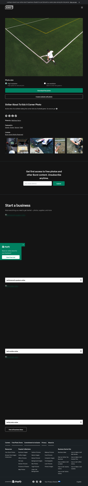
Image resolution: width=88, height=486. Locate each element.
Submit (59, 183)
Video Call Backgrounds (35, 470)
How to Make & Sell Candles (76, 468)
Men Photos (35, 464)
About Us (51, 442)
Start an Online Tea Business (63, 458)
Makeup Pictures (49, 452)
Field (21, 127)
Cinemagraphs (49, 461)
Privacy (44, 442)
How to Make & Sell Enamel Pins (76, 458)
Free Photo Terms (17, 442)
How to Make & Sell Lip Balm (63, 463)
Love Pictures (48, 464)
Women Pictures (22, 464)
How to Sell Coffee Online (76, 463)
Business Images (23, 452)
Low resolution (51, 83)
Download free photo (44, 90)
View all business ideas (16, 429)
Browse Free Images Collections (10, 456)
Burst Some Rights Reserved (14, 134)
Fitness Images (49, 466)
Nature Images (35, 455)
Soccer (17, 127)
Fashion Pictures (36, 452)
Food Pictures (48, 455)
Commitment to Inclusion (32, 442)
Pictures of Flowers (23, 466)
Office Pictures (22, 458)
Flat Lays (20, 461)
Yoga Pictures (35, 466)
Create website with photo (44, 96)
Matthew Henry (16, 120)
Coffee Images (22, 455)
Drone (12, 127)
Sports (7, 127)
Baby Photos (21, 469)
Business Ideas (62, 452)
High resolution (12, 83)
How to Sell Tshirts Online (63, 472)
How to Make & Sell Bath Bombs (76, 453)
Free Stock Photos (10, 452)
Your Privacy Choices (52, 481)
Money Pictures (36, 458)
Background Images (37, 461)
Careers (7, 442)
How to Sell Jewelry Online (63, 468)
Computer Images (49, 458)
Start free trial (10, 257)
